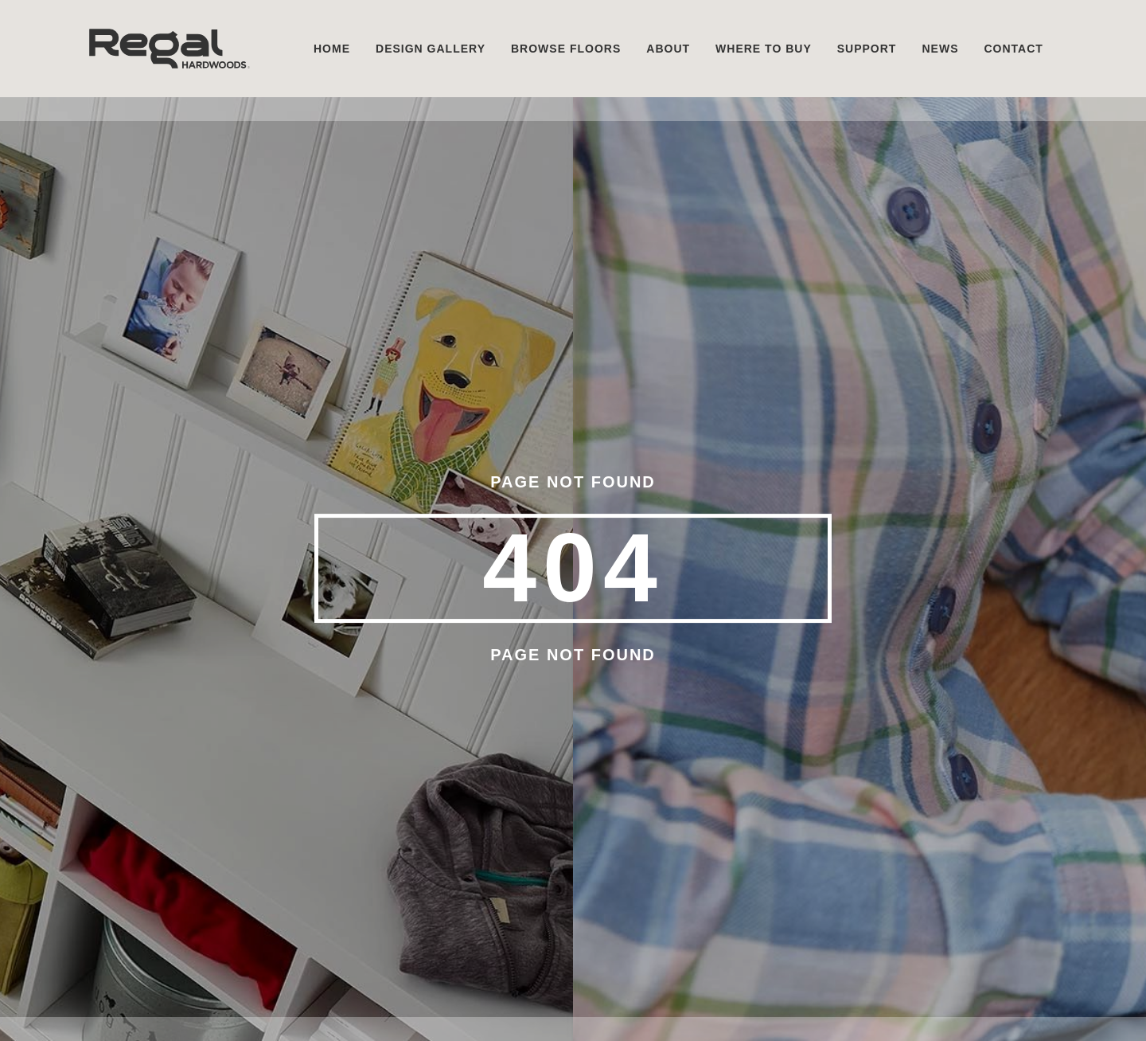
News (940, 48)
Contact (1013, 48)
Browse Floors (566, 48)
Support (867, 48)
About (668, 48)
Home (332, 48)
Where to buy (763, 48)
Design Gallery (430, 48)
